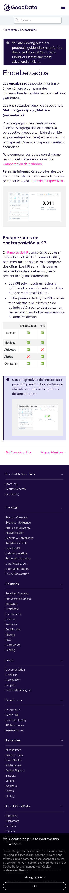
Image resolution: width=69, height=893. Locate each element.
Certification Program (19, 690)
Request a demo (16, 489)
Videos (10, 780)
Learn (9, 660)
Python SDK (13, 709)
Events (10, 791)
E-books (11, 775)
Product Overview (17, 517)
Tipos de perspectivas (46, 181)
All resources (13, 749)
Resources (13, 740)
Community (13, 679)
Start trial (11, 483)
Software (11, 603)
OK (34, 886)
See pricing (12, 494)
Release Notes (14, 730)
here (48, 48)
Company (11, 815)
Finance (10, 619)
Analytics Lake (14, 532)
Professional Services (18, 598)
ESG (8, 639)
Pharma (10, 634)
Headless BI (13, 548)
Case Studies (14, 760)
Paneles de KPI (18, 252)
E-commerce (14, 614)
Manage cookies (34, 877)
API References (15, 725)
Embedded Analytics (18, 558)
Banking (10, 650)
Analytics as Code (16, 543)
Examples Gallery (16, 720)
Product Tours (14, 755)
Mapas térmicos (53, 452)
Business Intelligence (18, 522)
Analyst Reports (15, 770)
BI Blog (10, 796)
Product (11, 508)
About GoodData (18, 806)
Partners (11, 826)
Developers (14, 700)
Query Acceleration (17, 573)
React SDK (12, 714)
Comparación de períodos (22, 164)
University (11, 674)
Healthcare (12, 608)
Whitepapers (13, 765)
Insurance (11, 624)
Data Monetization (17, 568)
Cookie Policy (11, 866)
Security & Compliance (19, 537)
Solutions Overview (17, 593)
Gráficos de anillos (17, 452)
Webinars (11, 785)
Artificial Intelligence (18, 527)
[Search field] (38, 20)
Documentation (15, 669)
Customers (12, 820)
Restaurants (13, 644)
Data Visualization (16, 563)
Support (11, 685)
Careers (10, 831)
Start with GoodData (20, 474)
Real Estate (13, 629)
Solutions (12, 584)
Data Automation (16, 553)
